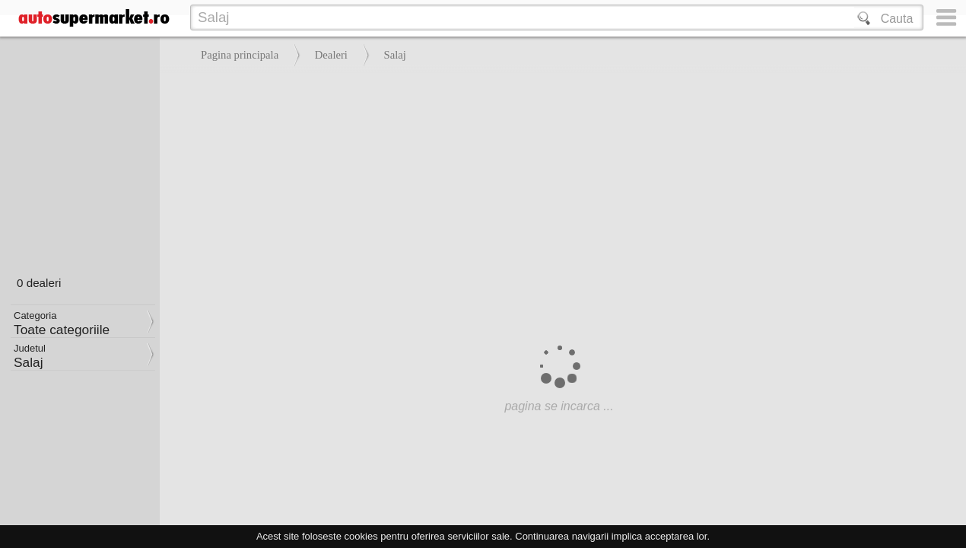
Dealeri (331, 55)
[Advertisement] (559, 182)
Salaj (395, 55)
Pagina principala (239, 55)
